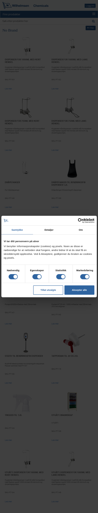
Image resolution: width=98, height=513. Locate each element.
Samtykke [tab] (17, 229)
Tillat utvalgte (48, 290)
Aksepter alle (79, 290)
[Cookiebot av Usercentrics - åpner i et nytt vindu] (80, 220)
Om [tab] (81, 229)
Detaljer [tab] (49, 229)
